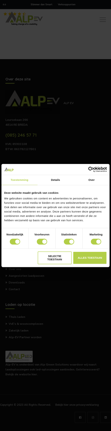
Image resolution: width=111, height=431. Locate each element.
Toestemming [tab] (19, 179)
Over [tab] (91, 179)
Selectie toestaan (54, 258)
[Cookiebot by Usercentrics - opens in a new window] (91, 169)
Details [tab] (55, 179)
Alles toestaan (90, 257)
